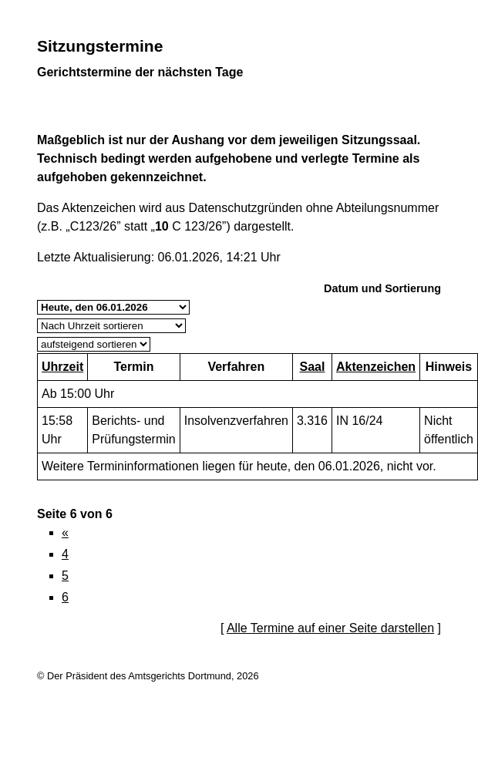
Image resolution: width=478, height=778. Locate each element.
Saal (312, 366)
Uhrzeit (62, 366)
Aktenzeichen (376, 366)
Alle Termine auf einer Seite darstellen (330, 628)
